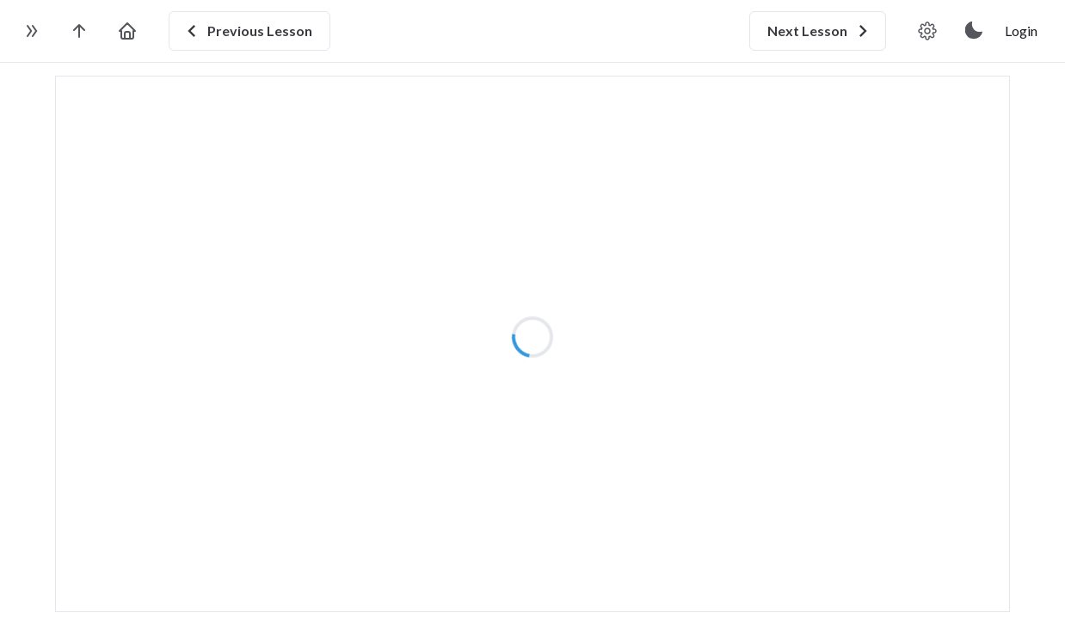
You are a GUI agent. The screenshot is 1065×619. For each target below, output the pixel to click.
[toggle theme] (974, 30)
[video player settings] (927, 31)
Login (1021, 30)
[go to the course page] (79, 31)
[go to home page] (127, 31)
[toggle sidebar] (31, 31)
